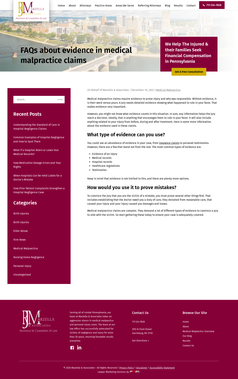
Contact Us (188, 345)
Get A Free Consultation (189, 71)
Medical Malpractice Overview (198, 331)
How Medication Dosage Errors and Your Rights (37, 164)
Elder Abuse (20, 230)
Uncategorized (22, 274)
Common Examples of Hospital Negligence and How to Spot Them (38, 139)
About (72, 5)
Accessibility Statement (162, 367)
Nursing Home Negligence (28, 257)
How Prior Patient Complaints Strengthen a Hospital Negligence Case (39, 190)
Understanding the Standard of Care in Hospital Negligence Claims (36, 126)
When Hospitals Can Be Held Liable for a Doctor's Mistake (37, 177)
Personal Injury (22, 266)
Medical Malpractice (25, 248)
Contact (191, 5)
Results (178, 5)
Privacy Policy (126, 367)
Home (61, 5)
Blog (167, 5)
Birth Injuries (21, 213)
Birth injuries (21, 222)
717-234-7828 (211, 5)
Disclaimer (141, 367)
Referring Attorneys (149, 5)
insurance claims (169, 143)
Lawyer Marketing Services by (119, 372)
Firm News (19, 239)
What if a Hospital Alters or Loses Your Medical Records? (36, 152)
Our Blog (187, 336)
